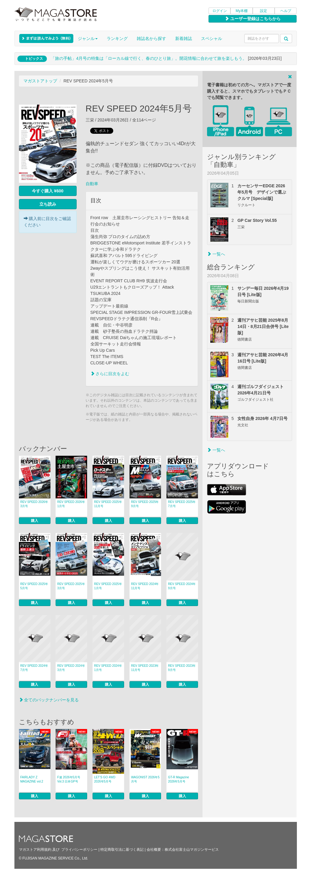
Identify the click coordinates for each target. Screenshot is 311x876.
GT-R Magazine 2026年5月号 (178, 779)
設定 (263, 11)
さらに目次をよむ (110, 373)
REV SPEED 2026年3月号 (34, 504)
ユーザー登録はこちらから (253, 18)
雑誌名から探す (151, 38)
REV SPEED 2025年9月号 (145, 504)
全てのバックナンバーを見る (49, 699)
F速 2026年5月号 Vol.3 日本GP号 (68, 779)
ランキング (117, 38)
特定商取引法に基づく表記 (122, 849)
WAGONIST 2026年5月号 (145, 779)
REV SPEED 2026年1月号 (71, 504)
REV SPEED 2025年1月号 (108, 586)
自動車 (92, 183)
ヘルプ (285, 11)
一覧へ (216, 254)
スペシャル (211, 38)
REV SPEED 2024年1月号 (108, 668)
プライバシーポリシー (79, 849)
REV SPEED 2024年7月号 (34, 668)
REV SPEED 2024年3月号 (71, 668)
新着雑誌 (183, 38)
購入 (34, 521)
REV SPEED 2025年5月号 (34, 586)
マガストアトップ (40, 80)
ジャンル (88, 38)
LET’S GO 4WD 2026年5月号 (104, 779)
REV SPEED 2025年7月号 (182, 504)
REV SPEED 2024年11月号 (145, 586)
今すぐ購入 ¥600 (47, 190)
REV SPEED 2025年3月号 (71, 586)
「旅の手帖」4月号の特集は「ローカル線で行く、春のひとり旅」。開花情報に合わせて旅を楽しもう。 (149, 58)
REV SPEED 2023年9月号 (182, 668)
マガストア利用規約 (35, 849)
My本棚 (242, 11)
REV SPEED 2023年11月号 (145, 668)
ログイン (219, 11)
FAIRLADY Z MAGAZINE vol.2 (31, 779)
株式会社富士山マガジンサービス (192, 849)
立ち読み (47, 204)
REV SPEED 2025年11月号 (108, 504)
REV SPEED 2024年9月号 (182, 586)
